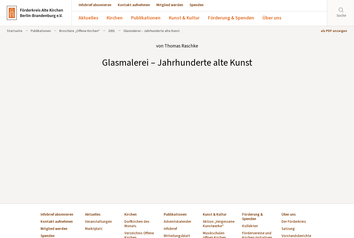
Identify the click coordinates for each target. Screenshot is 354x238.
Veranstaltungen (98, 222)
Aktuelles (88, 18)
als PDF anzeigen (334, 31)
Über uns (271, 18)
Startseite (14, 31)
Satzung (288, 229)
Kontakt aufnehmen (134, 5)
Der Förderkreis (293, 222)
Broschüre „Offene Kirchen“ (79, 31)
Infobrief (170, 229)
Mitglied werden (169, 5)
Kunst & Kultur (184, 18)
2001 (111, 31)
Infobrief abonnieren (95, 5)
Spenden (197, 5)
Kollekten (250, 226)
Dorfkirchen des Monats (136, 224)
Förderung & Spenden (231, 18)
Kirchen (114, 18)
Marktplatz (94, 229)
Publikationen (146, 18)
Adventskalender (177, 222)
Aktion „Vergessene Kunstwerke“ (219, 224)
